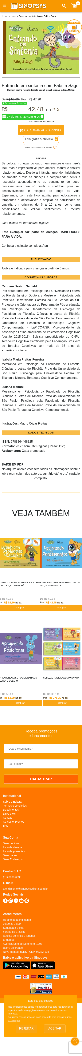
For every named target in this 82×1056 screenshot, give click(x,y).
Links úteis (9, 813)
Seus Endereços (13, 859)
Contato (7, 817)
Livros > (14, 16)
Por (23, 99)
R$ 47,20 (35, 99)
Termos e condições (15, 805)
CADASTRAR (41, 779)
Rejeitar (26, 1028)
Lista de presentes (14, 851)
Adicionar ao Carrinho (41, 130)
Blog (5, 825)
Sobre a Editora (12, 801)
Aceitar (54, 1028)
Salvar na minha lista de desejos (38, 148)
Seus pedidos (11, 843)
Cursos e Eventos (13, 821)
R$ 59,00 (13, 99)
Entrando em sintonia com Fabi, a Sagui (37, 16)
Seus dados (10, 855)
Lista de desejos (12, 847)
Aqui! (45, 245)
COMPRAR (62, 702)
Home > (6, 16)
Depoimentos (11, 809)
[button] (64, 6)
